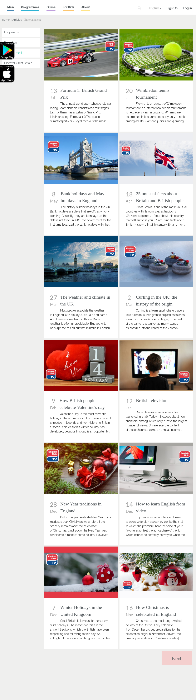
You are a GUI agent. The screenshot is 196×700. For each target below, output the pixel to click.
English (154, 8)
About (85, 7)
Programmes (30, 7)
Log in (187, 7)
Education (10, 42)
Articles (17, 19)
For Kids (68, 7)
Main (10, 7)
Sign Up (172, 7)
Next (176, 658)
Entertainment (13, 52)
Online (50, 7)
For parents (11, 32)
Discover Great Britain (18, 63)
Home (6, 19)
